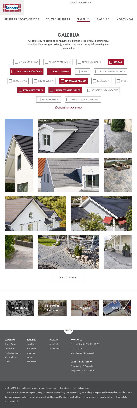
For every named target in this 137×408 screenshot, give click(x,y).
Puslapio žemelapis (80, 388)
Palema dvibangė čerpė (67, 90)
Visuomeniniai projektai (112, 71)
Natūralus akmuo (75, 81)
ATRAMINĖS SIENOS (28, 62)
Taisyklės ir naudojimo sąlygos (43, 388)
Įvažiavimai (103, 81)
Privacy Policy (64, 388)
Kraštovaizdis (61, 71)
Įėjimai (84, 71)
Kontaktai (53, 344)
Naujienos (31, 344)
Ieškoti (132, 11)
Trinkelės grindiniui (60, 62)
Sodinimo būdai (50, 99)
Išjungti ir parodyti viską (68, 107)
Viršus (68, 330)
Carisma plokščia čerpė (29, 71)
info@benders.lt (87, 352)
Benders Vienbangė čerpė (105, 90)
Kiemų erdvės (20, 81)
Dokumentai (54, 348)
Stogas (118, 62)
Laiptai (124, 81)
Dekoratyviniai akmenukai (85, 99)
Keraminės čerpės (33, 90)
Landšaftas (9, 348)
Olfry (7, 361)
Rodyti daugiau (68, 277)
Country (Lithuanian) (79, 2)
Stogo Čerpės (11, 344)
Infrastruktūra (11, 357)
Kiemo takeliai (46, 81)
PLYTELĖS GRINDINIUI (92, 62)
